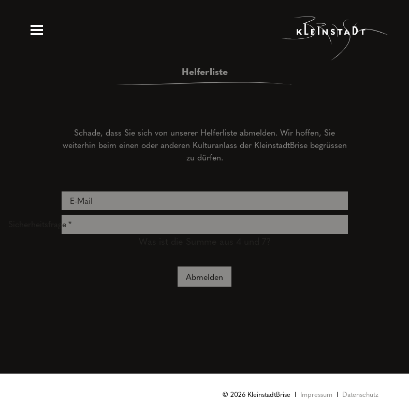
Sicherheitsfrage (33, 222)
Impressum (316, 394)
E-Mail (81, 200)
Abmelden (204, 277)
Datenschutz (360, 394)
